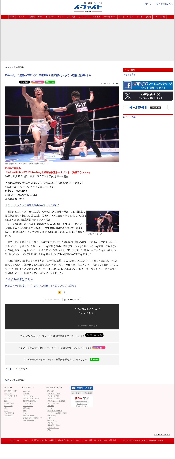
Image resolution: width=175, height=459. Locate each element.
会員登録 (35, 440)
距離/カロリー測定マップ (32, 418)
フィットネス (84, 17)
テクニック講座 (53, 396)
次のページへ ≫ (71, 299)
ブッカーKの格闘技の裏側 (56, 413)
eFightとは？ (16, 440)
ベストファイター (126, 17)
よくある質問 (86, 440)
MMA (40, 17)
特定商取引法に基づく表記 (69, 440)
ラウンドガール (109, 17)
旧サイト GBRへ (100, 440)
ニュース (20, 17)
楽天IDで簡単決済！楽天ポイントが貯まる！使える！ (82, 401)
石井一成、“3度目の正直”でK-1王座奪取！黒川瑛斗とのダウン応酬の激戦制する (48, 75)
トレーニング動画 (53, 398)
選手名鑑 (26, 408)
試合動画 (50, 391)
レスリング (8, 406)
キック (60, 17)
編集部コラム (52, 420)
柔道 (6, 408)
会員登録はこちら (164, 4)
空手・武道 (71, 17)
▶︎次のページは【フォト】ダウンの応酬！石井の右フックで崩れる (40, 285)
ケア (49, 418)
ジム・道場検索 (29, 415)
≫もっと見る (129, 74)
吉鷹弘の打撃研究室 (54, 410)
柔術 (6, 410)
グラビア (96, 17)
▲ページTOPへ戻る (162, 435)
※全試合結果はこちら (19, 279)
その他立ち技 (9, 403)
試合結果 (31, 17)
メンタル (50, 423)
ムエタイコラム (53, 428)
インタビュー (52, 408)
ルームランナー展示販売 (82, 393)
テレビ (139, 17)
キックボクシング (10, 396)
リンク (25, 413)
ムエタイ (7, 398)
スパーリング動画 (53, 393)
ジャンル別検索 (29, 420)
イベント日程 (159, 17)
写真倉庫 (50, 406)
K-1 (9, 368)
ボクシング (50, 17)
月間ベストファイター (31, 398)
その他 (148, 17)
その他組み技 (9, 413)
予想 (24, 410)
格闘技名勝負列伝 (29, 401)
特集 (49, 430)
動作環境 (44, 440)
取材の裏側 (51, 415)
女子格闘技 (8, 415)
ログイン (148, 4)
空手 (6, 401)
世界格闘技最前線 (53, 425)
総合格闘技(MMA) (10, 391)
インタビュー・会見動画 (56, 401)
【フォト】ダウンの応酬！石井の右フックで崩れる (32, 205)
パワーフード (28, 406)
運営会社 (112, 440)
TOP (12, 17)
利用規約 (52, 440)
